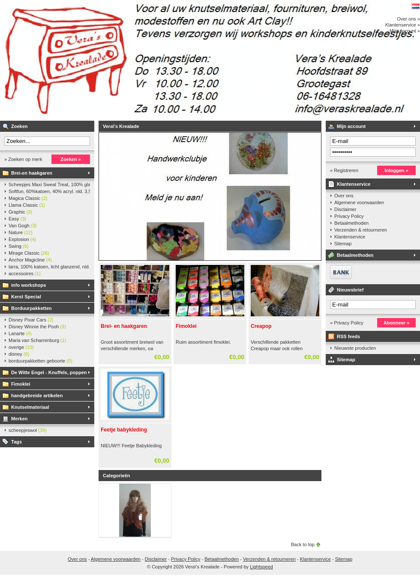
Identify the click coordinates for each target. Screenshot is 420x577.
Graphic (20, 211)
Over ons (344, 195)
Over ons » (408, 18)
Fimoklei (20, 384)
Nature (21, 232)
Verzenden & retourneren (360, 229)
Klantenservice (353, 184)
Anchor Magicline (30, 259)
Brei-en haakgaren (31, 172)
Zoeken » (70, 159)
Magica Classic (28, 198)
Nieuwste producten (355, 348)
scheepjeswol (28, 430)
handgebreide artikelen (37, 395)
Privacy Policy (348, 216)
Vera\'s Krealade (113, 60)
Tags (16, 441)
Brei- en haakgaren (124, 326)
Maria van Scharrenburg (37, 340)
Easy (17, 218)
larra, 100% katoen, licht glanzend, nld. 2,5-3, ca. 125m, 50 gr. (49, 266)
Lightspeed (261, 566)
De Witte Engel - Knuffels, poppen (49, 372)
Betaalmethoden (351, 223)
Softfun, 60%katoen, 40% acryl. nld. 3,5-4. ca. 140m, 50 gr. (49, 191)
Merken (19, 418)
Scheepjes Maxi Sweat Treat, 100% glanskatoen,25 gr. (49, 184)
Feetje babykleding (124, 430)
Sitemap (342, 243)
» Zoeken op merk (23, 159)
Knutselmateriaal (30, 407)
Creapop (261, 326)
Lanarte (20, 333)
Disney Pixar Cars (31, 319)
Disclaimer (345, 209)
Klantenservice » (402, 24)
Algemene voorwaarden (359, 202)
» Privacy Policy (346, 322)
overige (21, 347)
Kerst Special (26, 296)
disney (19, 354)
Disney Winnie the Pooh (37, 326)
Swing (18, 246)
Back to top (303, 544)
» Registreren (344, 170)
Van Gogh (22, 225)
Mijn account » (405, 30)
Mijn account (351, 126)
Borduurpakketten (31, 308)
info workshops (28, 285)
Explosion (22, 239)
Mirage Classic (29, 253)
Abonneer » (397, 322)
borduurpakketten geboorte (40, 360)
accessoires (25, 273)
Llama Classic (27, 205)
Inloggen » (396, 170)
